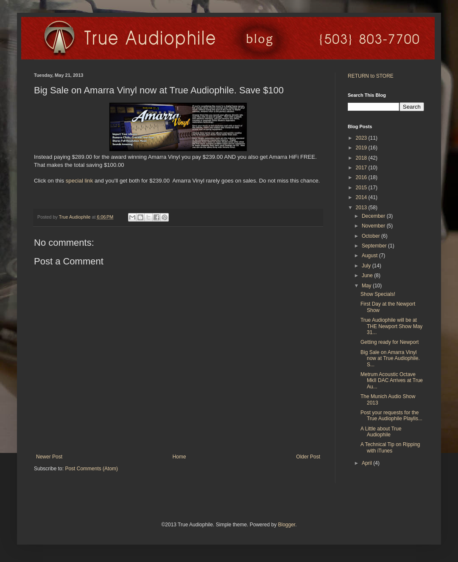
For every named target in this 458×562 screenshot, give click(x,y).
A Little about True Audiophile (381, 432)
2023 (362, 138)
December (374, 216)
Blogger (286, 525)
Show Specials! (377, 294)
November (374, 226)
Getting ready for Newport (389, 342)
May (367, 286)
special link (79, 180)
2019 (362, 148)
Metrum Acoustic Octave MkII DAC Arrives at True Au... (391, 380)
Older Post (308, 457)
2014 (362, 197)
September (375, 246)
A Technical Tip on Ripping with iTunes (390, 447)
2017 (362, 168)
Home (179, 457)
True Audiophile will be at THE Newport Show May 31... (391, 326)
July (367, 266)
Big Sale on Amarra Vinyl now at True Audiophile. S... (390, 358)
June (368, 275)
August (370, 256)
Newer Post (49, 457)
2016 (362, 177)
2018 (362, 158)
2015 (362, 188)
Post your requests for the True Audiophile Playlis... (391, 416)
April (367, 463)
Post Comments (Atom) (91, 469)
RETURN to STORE (371, 76)
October (371, 236)
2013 (362, 208)
